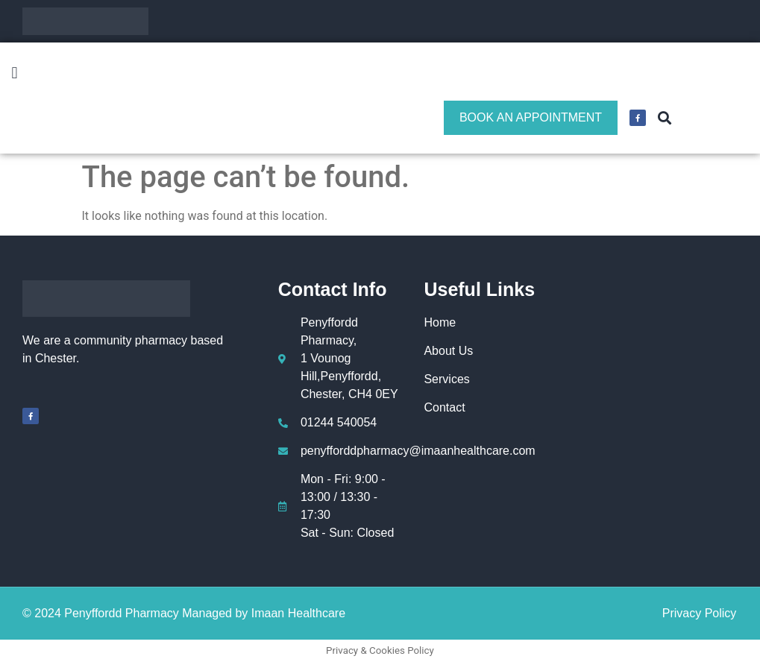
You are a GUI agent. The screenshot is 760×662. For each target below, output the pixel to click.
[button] (14, 73)
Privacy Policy (699, 613)
